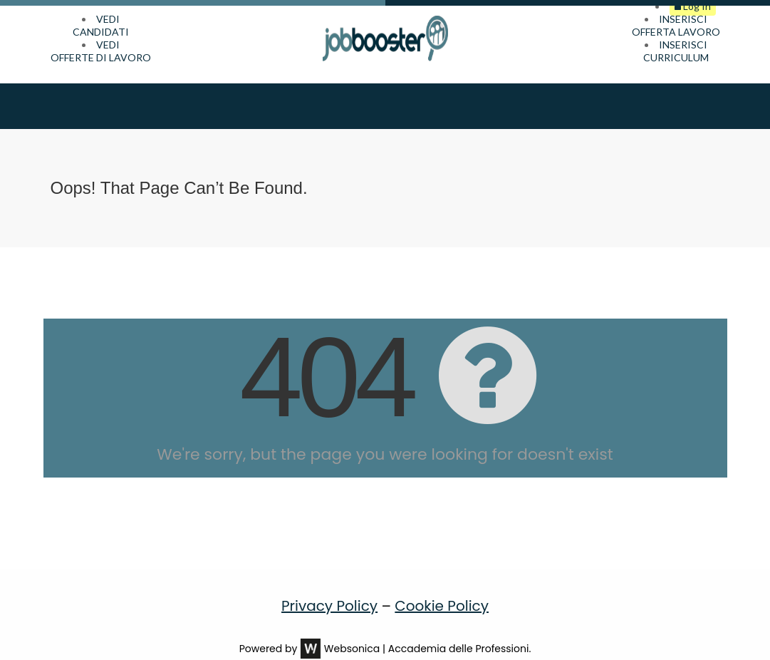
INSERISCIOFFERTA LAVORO (676, 25)
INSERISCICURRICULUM (676, 50)
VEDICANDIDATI (101, 25)
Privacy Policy (329, 586)
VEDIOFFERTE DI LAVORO (101, 50)
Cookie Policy (442, 586)
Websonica (352, 629)
